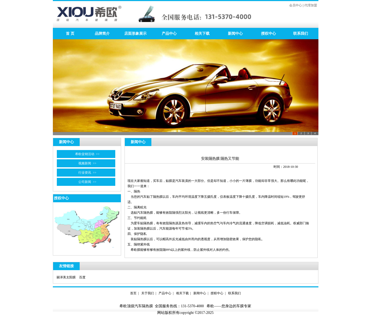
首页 (133, 293)
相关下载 (202, 34)
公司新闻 (84, 182)
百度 (82, 277)
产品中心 (169, 34)
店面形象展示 (135, 34)
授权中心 (268, 34)
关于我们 (147, 293)
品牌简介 (102, 34)
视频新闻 (84, 163)
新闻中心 (235, 34)
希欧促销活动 (84, 154)
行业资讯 (84, 172)
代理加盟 (310, 5)
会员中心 (295, 5)
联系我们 (300, 34)
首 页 (69, 34)
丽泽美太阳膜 (66, 277)
